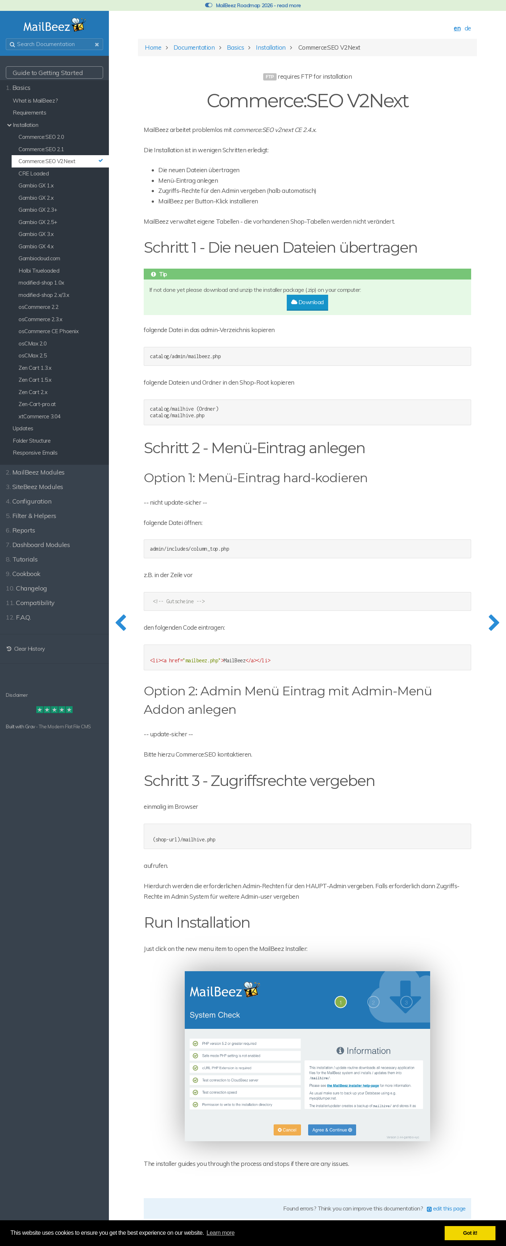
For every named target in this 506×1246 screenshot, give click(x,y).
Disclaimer (17, 695)
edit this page (446, 1208)
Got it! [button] (470, 1233)
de (468, 28)
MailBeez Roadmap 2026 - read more (253, 5)
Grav (30, 726)
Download (307, 302)
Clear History (25, 648)
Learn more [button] (220, 1233)
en (457, 28)
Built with (15, 726)
